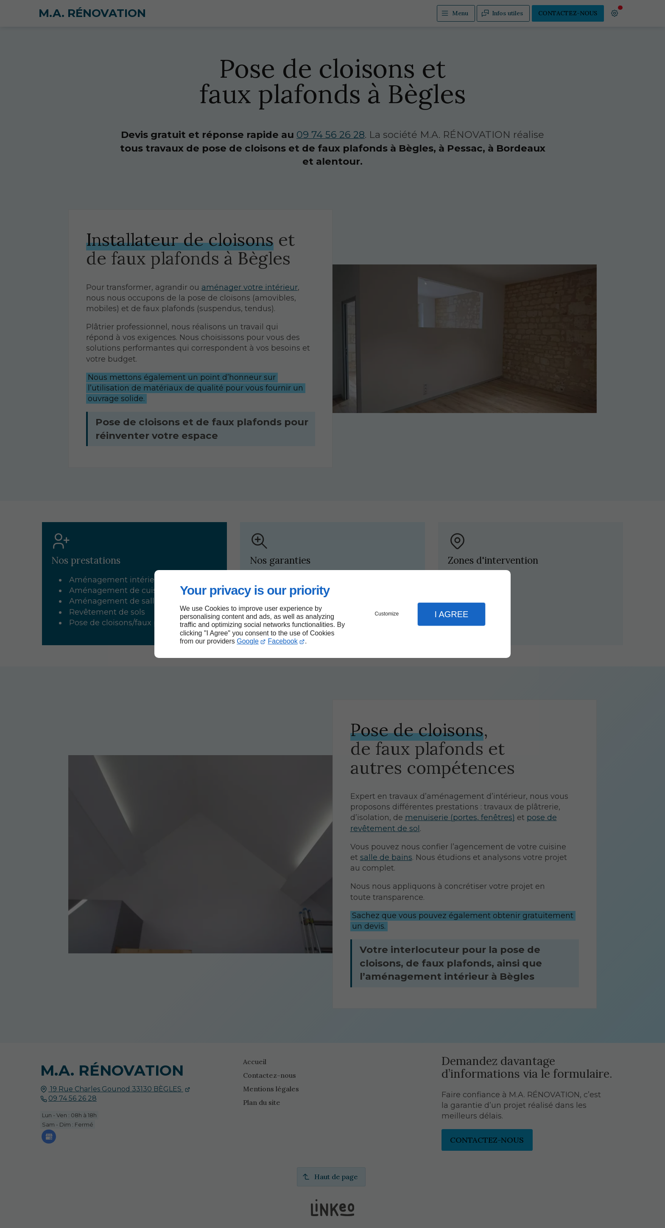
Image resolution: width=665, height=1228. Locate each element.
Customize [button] (387, 614)
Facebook (283, 641)
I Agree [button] (451, 614)
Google (248, 641)
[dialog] (332, 614)
